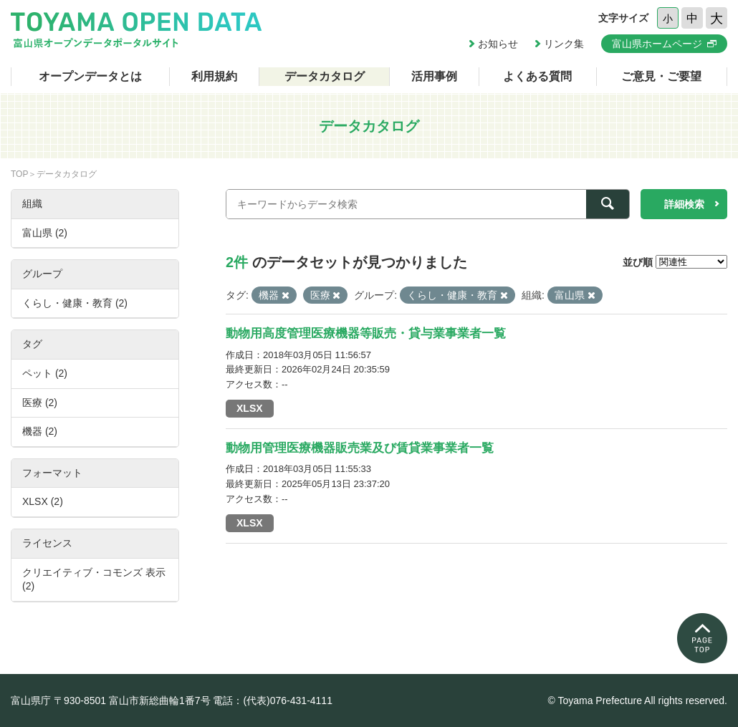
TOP (19, 174)
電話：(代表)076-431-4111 (272, 700)
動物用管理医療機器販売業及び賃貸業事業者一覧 (360, 448)
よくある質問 (537, 76)
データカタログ (324, 76)
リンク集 (564, 44)
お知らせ (498, 44)
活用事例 (434, 76)
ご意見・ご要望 (661, 76)
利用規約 (214, 76)
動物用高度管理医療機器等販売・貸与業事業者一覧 (366, 333)
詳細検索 (684, 204)
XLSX (249, 408)
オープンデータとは (90, 76)
